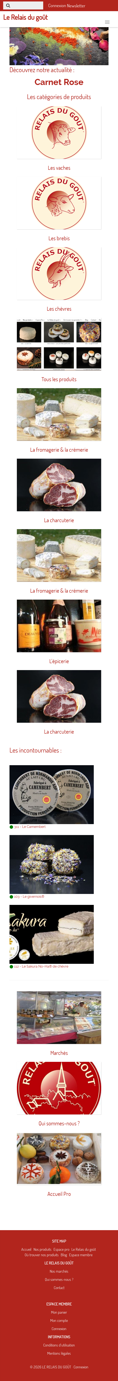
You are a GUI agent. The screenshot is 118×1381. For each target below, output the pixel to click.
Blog (64, 1254)
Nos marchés (59, 1271)
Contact (59, 1287)
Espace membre (81, 1254)
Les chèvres (59, 308)
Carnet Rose (59, 82)
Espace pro (61, 1249)
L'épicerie (59, 661)
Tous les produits (59, 379)
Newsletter (76, 5)
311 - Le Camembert (27, 827)
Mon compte (59, 1320)
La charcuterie (59, 520)
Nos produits (42, 1249)
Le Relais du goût (83, 1249)
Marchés (59, 1052)
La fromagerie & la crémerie (59, 449)
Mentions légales (59, 1353)
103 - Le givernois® (26, 897)
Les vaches (59, 167)
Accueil (26, 1249)
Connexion (59, 1328)
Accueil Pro (59, 1193)
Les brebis (59, 238)
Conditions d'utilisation (59, 1345)
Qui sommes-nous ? (59, 1123)
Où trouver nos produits (42, 1254)
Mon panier (59, 1312)
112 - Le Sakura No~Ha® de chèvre (38, 966)
